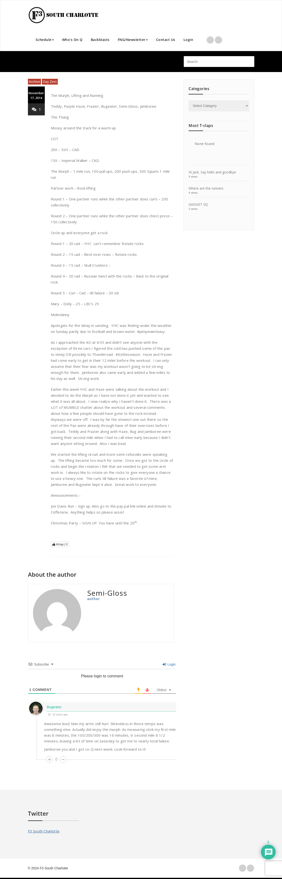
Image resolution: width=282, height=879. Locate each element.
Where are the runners (206, 188)
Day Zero (50, 82)
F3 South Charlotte (44, 831)
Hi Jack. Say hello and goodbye (212, 172)
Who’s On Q (72, 39)
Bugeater (54, 707)
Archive (34, 82)
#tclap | (60, 544)
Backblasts (100, 39)
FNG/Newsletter (133, 39)
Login (188, 39)
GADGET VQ (198, 204)
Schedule (45, 39)
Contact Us (165, 39)
